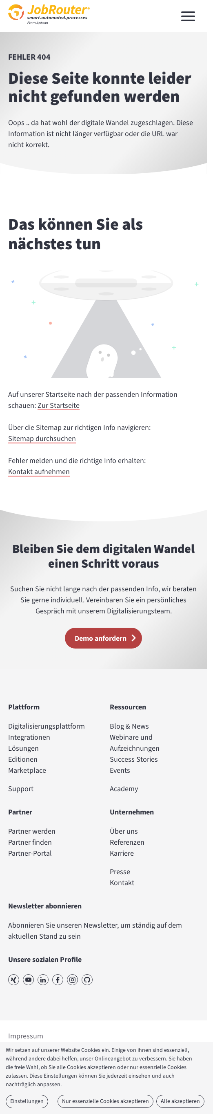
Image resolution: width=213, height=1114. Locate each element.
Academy (124, 789)
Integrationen (29, 737)
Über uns (124, 831)
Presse (120, 872)
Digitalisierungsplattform (46, 726)
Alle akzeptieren (180, 1101)
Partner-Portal (30, 853)
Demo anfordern (108, 638)
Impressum (25, 1036)
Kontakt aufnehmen (39, 472)
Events (120, 770)
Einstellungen (27, 1101)
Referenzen (127, 842)
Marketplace (27, 770)
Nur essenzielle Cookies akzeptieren (105, 1101)
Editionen (23, 759)
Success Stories (134, 759)
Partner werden (31, 831)
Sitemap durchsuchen (42, 439)
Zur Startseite (59, 405)
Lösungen (23, 748)
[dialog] (106, 1078)
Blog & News (129, 726)
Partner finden (30, 842)
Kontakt (122, 883)
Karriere (122, 853)
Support (20, 789)
